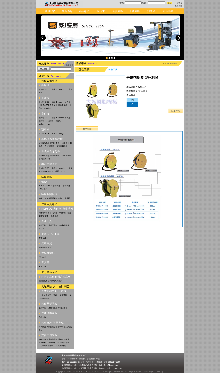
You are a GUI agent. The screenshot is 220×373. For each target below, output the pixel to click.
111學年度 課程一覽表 (48, 295)
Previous (42, 37)
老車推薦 (54, 216)
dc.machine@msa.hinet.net (111, 368)
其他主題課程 (49, 335)
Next (178, 37)
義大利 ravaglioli (59, 89)
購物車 (101, 11)
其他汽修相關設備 (52, 139)
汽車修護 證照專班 (52, 322)
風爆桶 (67, 198)
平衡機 (45, 98)
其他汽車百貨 (44, 247)
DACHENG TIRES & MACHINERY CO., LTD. (87, 372)
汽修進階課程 (49, 313)
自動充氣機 (49, 146)
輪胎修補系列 (50, 198)
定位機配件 (45, 159)
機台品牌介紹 (49, 164)
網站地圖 (168, 11)
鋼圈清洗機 (54, 143)
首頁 (164, 63)
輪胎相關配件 (49, 194)
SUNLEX (42, 266)
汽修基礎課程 (49, 303)
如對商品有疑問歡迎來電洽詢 (50, 281)
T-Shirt (41, 257)
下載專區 (134, 11)
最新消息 (67, 11)
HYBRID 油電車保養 (47, 339)
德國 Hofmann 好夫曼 (61, 102)
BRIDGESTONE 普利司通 (49, 186)
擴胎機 (64, 143)
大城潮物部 (48, 253)
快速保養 (62, 308)
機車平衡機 (62, 105)
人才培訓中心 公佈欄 (53, 291)
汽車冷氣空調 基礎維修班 (58, 343)
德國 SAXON (60, 171)
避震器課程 (60, 346)
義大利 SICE (44, 89)
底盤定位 (52, 308)
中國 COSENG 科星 (47, 105)
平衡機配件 (54, 156)
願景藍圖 (63, 295)
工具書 (45, 262)
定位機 (45, 113)
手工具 (41, 229)
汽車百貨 (46, 243)
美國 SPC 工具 (50, 234)
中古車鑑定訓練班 (46, 346)
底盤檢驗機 (43, 143)
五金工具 (46, 221)
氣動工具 (42, 225)
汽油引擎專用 (44, 213)
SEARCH (44, 69)
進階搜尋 (69, 65)
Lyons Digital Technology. (154, 372)
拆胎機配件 (43, 156)
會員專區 (117, 11)
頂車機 (45, 129)
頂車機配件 (66, 156)
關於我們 (50, 11)
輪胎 (44, 181)
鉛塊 (60, 198)
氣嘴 (40, 198)
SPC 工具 (43, 238)
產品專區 (84, 11)
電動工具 (52, 225)
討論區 (151, 11)
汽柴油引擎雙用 (58, 213)
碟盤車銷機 (61, 146)
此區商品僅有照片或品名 (56, 276)
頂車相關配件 (63, 225)
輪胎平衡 (42, 308)
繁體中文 (178, 6)
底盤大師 (42, 317)
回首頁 (179, 3)
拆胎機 (45, 85)
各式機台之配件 (50, 151)
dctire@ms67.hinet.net (109, 365)
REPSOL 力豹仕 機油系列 (57, 208)
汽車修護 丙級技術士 (47, 327)
